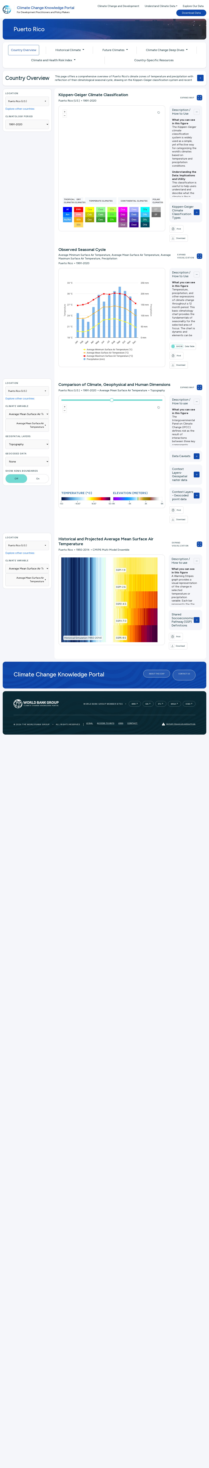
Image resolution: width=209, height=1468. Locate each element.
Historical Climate (68, 50)
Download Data (191, 12)
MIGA (173, 670)
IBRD (134, 670)
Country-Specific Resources (154, 60)
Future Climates (113, 50)
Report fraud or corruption (178, 690)
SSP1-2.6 (116, 560)
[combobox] (27, 101)
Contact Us (184, 643)
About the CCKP (156, 643)
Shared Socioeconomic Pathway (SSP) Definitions (174, 593)
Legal (89, 690)
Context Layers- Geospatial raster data (175, 460)
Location (11, 93)
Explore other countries (19, 108)
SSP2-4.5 (117, 577)
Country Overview (23, 50)
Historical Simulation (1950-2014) (83, 610)
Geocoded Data (16, 441)
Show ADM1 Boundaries (21, 458)
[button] (185, 225)
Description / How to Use (177, 111)
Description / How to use (177, 389)
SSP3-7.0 (117, 594)
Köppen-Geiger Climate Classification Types (177, 210)
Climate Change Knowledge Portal (45, 7)
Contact (132, 690)
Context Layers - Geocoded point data (178, 478)
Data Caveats (172, 444)
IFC (159, 670)
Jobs (120, 690)
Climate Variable (16, 394)
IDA (146, 670)
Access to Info (105, 690)
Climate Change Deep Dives (165, 50)
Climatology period (19, 116)
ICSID (188, 670)
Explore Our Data (193, 6)
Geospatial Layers (18, 424)
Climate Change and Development (118, 6)
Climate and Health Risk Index (51, 60)
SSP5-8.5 (117, 610)
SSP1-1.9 (116, 543)
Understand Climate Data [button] (160, 6)
